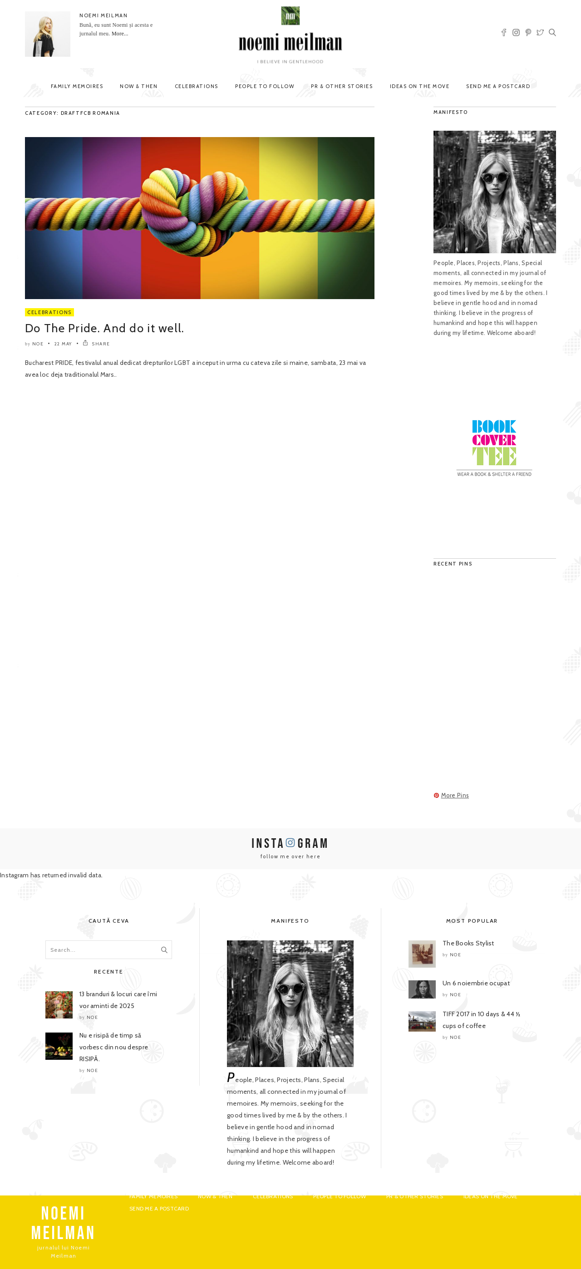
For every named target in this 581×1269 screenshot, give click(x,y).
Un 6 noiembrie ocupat (476, 983)
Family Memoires (77, 86)
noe (38, 344)
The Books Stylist (468, 943)
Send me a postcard (498, 86)
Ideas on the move (420, 86)
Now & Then (139, 86)
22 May (63, 344)
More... (120, 33)
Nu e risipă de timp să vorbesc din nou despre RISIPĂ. (113, 1047)
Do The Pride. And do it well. (105, 328)
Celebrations (196, 86)
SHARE (96, 344)
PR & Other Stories (342, 86)
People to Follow (264, 86)
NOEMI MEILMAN (103, 15)
